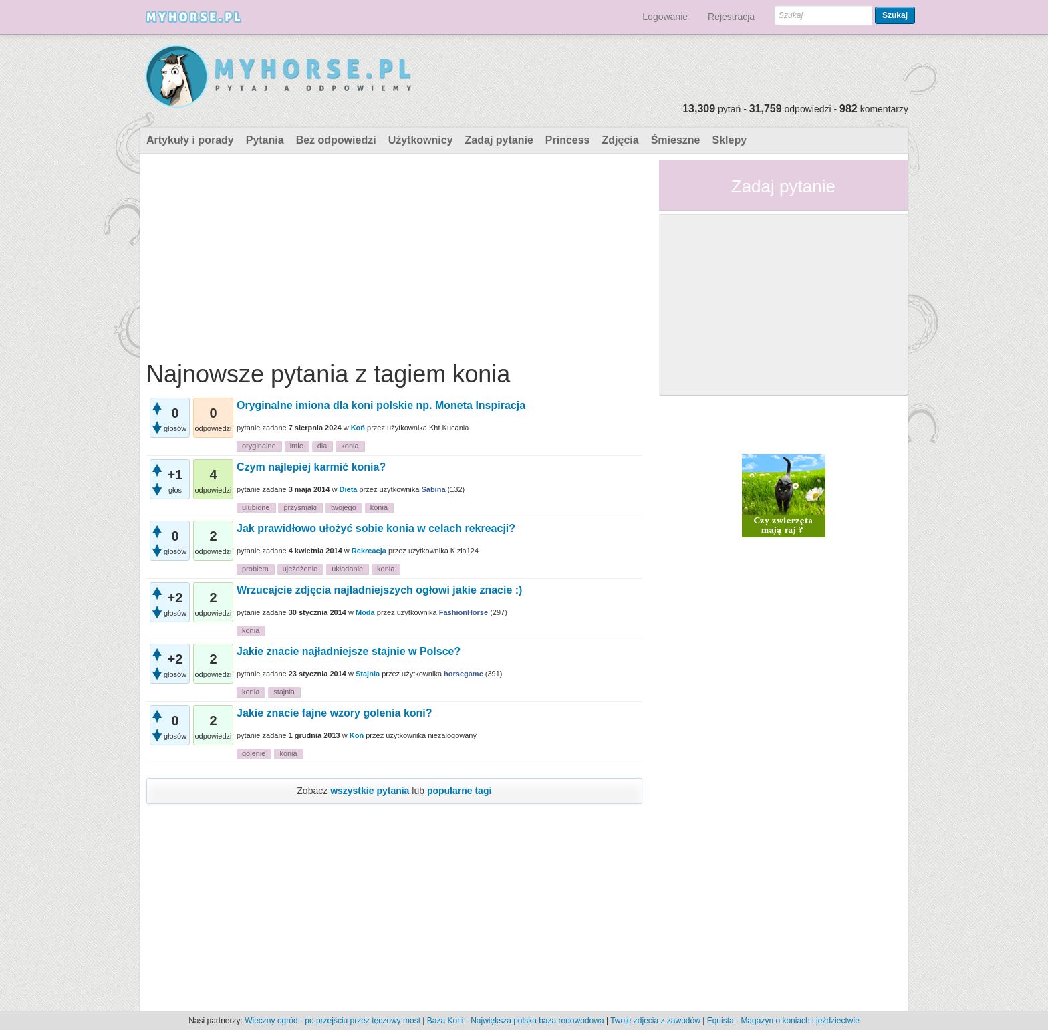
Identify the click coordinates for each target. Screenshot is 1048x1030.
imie (296, 446)
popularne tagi (459, 790)
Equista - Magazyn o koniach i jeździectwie (783, 1020)
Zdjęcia (620, 140)
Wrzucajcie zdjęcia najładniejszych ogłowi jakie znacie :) (379, 590)
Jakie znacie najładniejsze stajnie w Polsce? (349, 651)
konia (349, 446)
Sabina (433, 489)
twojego (343, 507)
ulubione (256, 507)
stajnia (284, 692)
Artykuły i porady (190, 140)
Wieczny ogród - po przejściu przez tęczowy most (332, 1020)
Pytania (265, 140)
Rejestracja (731, 16)
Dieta (349, 489)
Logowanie (665, 16)
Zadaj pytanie (499, 140)
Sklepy (729, 140)
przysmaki (300, 507)
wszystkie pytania (369, 790)
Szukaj (895, 15)
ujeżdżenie (300, 569)
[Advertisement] (394, 254)
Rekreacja (369, 551)
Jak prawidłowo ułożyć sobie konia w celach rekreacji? (376, 528)
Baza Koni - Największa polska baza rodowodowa (515, 1020)
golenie (253, 753)
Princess (567, 140)
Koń (358, 428)
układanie (347, 569)
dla (322, 446)
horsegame (463, 674)
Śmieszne (675, 140)
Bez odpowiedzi (336, 140)
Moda (365, 612)
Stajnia (368, 674)
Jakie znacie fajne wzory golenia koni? (334, 713)
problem (255, 569)
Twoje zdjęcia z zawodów (655, 1020)
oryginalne (259, 446)
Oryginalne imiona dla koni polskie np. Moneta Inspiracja (381, 405)
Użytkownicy (420, 140)
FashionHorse (463, 612)
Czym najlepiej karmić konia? (311, 467)
